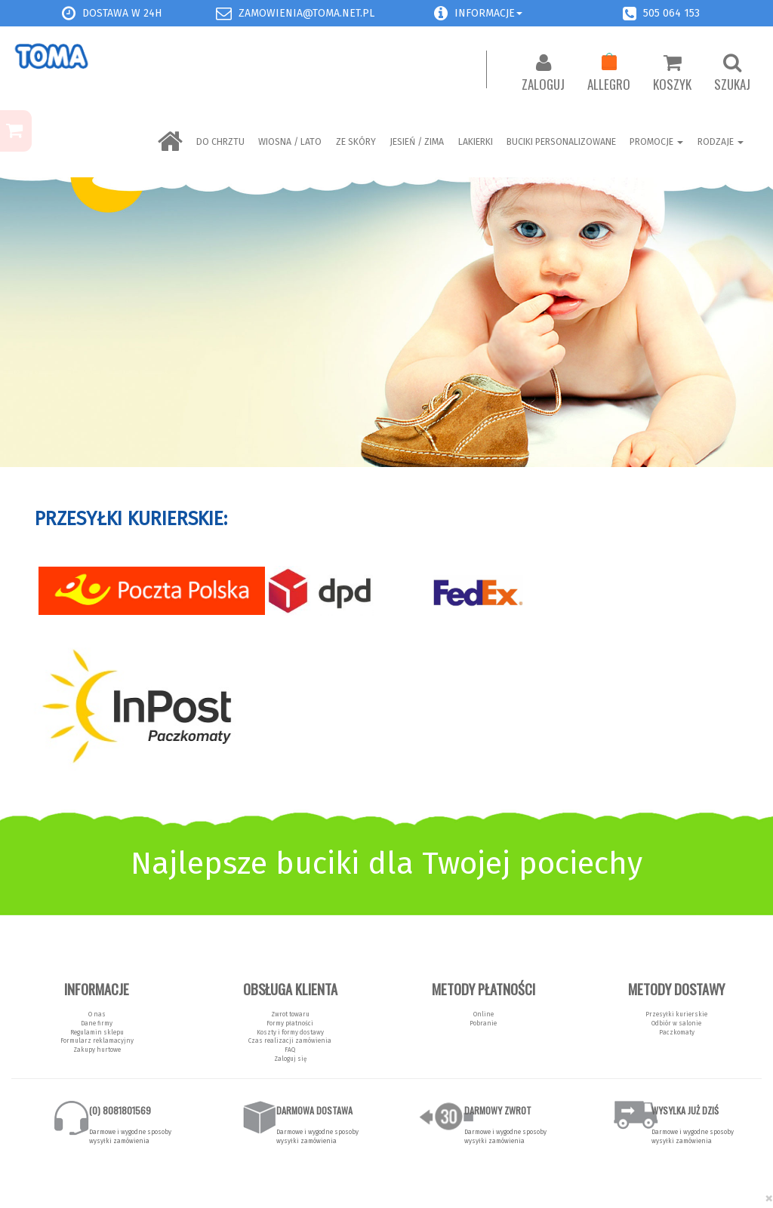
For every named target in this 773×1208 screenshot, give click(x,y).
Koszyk (672, 73)
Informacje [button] (488, 13)
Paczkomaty (676, 1032)
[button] (441, 13)
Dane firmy (96, 1023)
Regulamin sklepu (97, 1032)
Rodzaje (721, 142)
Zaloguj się (290, 1058)
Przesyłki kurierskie (676, 1014)
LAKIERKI (475, 142)
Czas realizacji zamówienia (289, 1040)
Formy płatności (289, 1023)
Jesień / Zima (417, 142)
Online (483, 1014)
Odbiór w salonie (676, 1023)
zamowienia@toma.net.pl (306, 13)
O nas (97, 1014)
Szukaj (732, 73)
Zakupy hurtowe (97, 1049)
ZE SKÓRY (356, 142)
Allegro (608, 73)
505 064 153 (671, 13)
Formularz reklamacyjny (97, 1040)
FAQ (290, 1049)
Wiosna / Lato (290, 142)
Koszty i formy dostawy (290, 1032)
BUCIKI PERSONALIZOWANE (561, 142)
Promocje (656, 142)
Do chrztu (220, 142)
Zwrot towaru (290, 1014)
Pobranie (483, 1023)
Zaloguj (543, 73)
